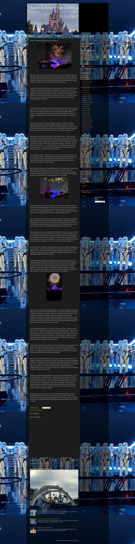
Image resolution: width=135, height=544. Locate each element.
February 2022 (86, 166)
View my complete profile (88, 68)
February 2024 (86, 116)
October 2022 (85, 149)
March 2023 (85, 139)
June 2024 (85, 108)
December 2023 (86, 121)
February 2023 (86, 141)
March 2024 (85, 114)
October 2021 (85, 174)
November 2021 (86, 172)
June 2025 (85, 88)
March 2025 (85, 92)
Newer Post (34, 460)
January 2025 (85, 96)
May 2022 (84, 160)
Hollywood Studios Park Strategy (90, 57)
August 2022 (85, 153)
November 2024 (86, 98)
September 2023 (86, 127)
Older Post (74, 460)
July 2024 (84, 106)
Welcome (84, 39)
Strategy (84, 185)
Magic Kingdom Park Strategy (90, 53)
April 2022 (84, 162)
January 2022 (85, 168)
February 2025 (86, 94)
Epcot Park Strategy (87, 55)
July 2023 (84, 131)
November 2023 (86, 123)
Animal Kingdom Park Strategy (90, 59)
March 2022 (85, 164)
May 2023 (84, 135)
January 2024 (85, 118)
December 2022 (86, 145)
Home (54, 460)
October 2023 (85, 125)
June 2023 (85, 133)
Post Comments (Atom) (43, 463)
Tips (83, 187)
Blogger (77, 540)
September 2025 (86, 82)
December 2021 (86, 170)
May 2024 (84, 110)
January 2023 (85, 143)
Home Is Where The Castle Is (54, 7)
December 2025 (86, 77)
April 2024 (84, 112)
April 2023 (84, 137)
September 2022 (86, 151)
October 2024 (85, 100)
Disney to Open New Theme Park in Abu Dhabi (49, 510)
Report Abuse (86, 192)
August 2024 (85, 104)
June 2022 (85, 157)
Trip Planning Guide (87, 46)
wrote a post (62, 75)
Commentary (37, 410)
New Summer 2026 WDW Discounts (41, 468)
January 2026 (85, 75)
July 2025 (84, 86)
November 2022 (86, 147)
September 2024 (86, 102)
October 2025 (85, 79)
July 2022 (84, 155)
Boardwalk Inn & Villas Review (45, 527)
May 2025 (84, 90)
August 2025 (85, 84)
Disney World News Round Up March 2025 (48, 519)
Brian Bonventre (88, 66)
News (83, 183)
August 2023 (85, 129)
